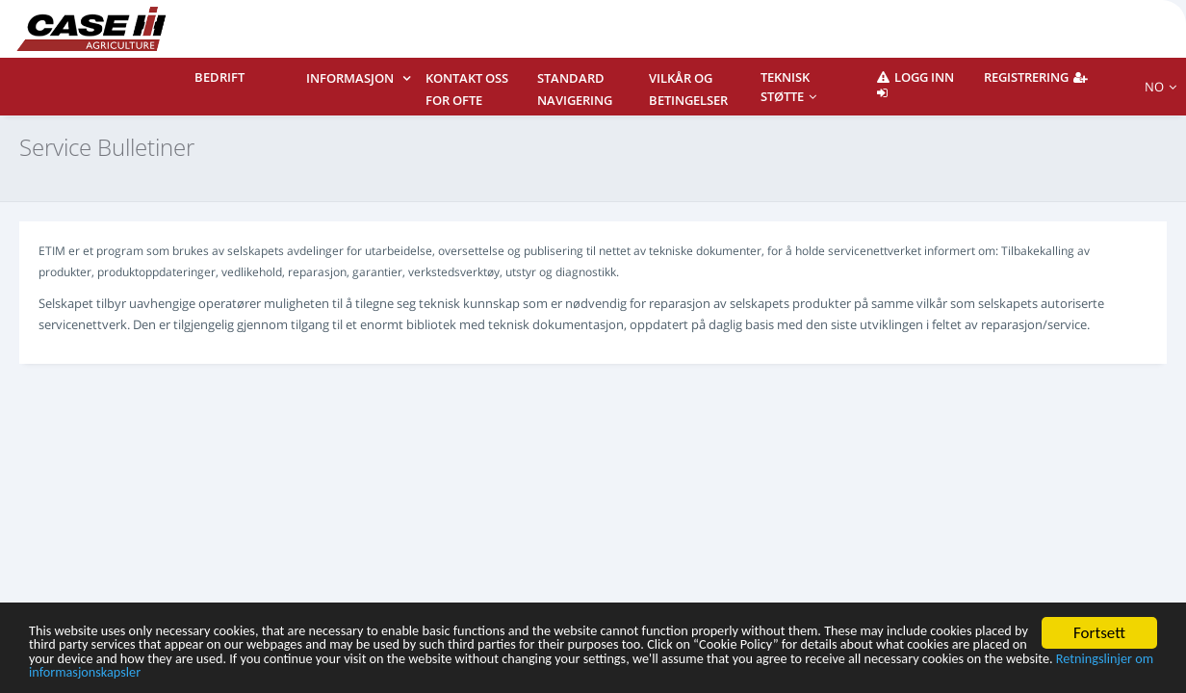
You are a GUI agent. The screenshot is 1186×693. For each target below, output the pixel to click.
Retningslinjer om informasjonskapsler (662, 671)
